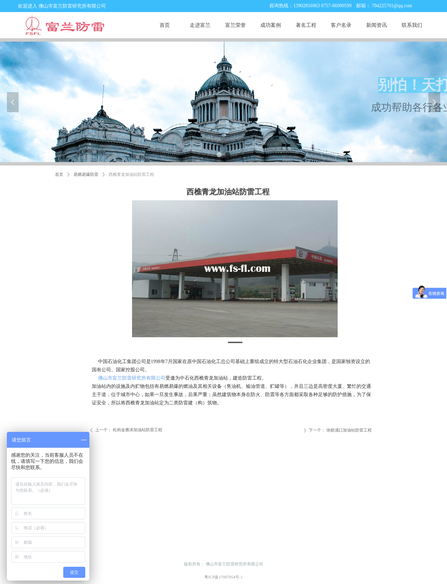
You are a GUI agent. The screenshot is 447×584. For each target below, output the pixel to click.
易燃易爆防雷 (86, 174)
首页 (59, 174)
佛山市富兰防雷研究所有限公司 (131, 378)
